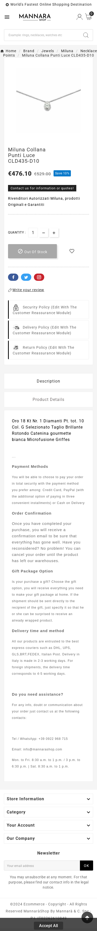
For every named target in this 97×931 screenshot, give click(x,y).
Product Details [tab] (48, 399)
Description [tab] (48, 381)
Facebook (13, 277)
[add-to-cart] (32, 251)
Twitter (26, 277)
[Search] (41, 35)
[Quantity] (33, 232)
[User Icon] (80, 17)
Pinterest (39, 277)
